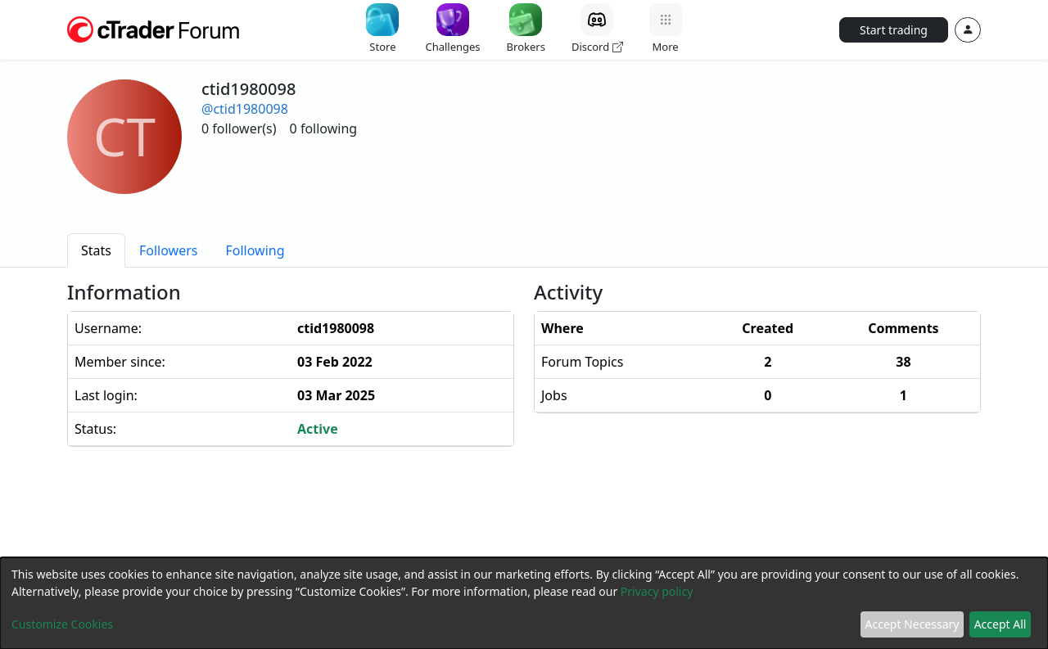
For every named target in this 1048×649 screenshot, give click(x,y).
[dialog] (524, 603)
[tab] (96, 250)
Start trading (894, 30)
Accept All (1000, 624)
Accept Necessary (912, 624)
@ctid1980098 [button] (244, 109)
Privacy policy (657, 591)
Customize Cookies (62, 624)
